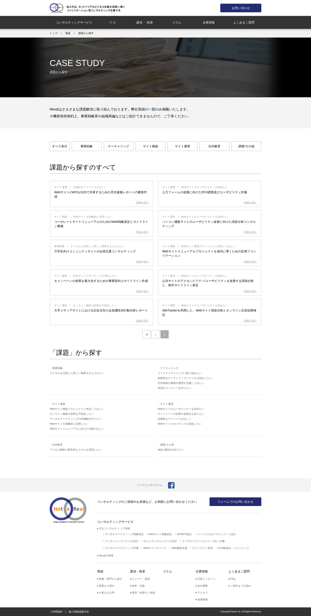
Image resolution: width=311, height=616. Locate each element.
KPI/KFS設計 (184, 534)
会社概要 (202, 585)
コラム (176, 22)
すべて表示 (59, 146)
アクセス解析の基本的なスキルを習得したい (76, 449)
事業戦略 (87, 146)
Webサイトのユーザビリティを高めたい (181, 408)
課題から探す (106, 585)
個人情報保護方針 (78, 611)
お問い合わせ (241, 8)
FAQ (232, 578)
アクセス (202, 592)
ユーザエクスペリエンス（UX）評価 (203, 541)
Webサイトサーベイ (155, 548)
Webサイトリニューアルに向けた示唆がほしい (77, 428)
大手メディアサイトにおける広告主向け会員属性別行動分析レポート (101, 310)
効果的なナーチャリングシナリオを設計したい (185, 378)
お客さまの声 (106, 592)
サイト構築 (150, 146)
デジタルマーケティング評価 (121, 548)
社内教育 (214, 146)
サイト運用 (182, 146)
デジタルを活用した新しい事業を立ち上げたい (77, 373)
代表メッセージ (206, 578)
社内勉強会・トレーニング (233, 548)
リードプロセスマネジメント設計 (216, 534)
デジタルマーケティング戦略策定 (124, 534)
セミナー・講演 (141, 578)
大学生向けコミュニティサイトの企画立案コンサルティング (95, 251)
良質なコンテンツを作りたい (174, 388)
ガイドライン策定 (202, 548)
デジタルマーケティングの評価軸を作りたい (76, 418)
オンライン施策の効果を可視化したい (72, 413)
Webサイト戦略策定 (160, 534)
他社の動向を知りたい (171, 449)
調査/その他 (246, 146)
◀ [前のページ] (146, 334)
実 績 (112, 22)
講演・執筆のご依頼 (143, 592)
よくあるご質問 (243, 22)
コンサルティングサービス (74, 22)
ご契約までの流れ (240, 585)
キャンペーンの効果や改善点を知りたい (181, 413)
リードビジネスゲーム (150, 485)
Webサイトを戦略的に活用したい (69, 423)
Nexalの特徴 (106, 555)
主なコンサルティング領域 (114, 528)
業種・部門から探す (110, 578)
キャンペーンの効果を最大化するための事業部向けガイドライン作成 (101, 281)
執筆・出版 (138, 585)
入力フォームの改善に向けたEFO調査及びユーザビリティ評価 (204, 192)
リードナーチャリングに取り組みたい (180, 373)
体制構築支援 (179, 548)
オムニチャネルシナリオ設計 (160, 541)
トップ (53, 33)
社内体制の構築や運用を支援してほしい (181, 383)
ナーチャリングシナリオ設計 (121, 541)
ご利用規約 (56, 611)
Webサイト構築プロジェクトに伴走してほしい (77, 408)
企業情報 (209, 22)
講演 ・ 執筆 (144, 22)
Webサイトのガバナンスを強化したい (180, 423)
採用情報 (202, 599)
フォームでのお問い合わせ (235, 501)
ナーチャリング (118, 146)
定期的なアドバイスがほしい (174, 418)
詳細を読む (142, 202)
